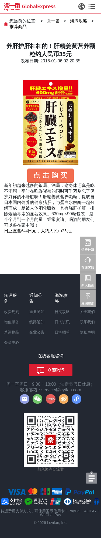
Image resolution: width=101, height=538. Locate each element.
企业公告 (36, 332)
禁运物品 (11, 332)
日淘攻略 (62, 312)
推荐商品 (18, 26)
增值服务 (11, 322)
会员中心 (11, 342)
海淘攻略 (78, 21)
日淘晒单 (62, 332)
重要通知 (36, 312)
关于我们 (87, 312)
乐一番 (53, 21)
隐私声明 (87, 332)
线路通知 (36, 322)
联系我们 (87, 322)
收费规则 (11, 312)
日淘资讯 (62, 322)
